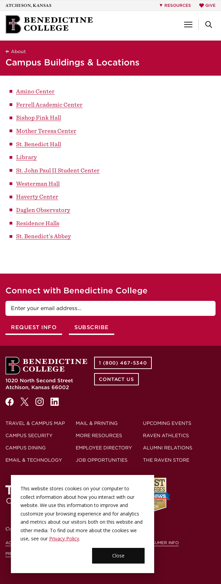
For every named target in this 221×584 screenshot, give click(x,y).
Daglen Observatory (43, 210)
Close (118, 555)
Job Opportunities (102, 460)
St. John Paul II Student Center (58, 170)
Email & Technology (33, 460)
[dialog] (82, 524)
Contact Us (116, 379)
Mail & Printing (97, 423)
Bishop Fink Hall (38, 117)
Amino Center (35, 91)
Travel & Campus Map (35, 423)
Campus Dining (25, 447)
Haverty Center (37, 197)
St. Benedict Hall (38, 144)
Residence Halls (37, 223)
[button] (188, 24)
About (18, 51)
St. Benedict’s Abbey (43, 236)
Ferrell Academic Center (49, 105)
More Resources (99, 435)
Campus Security (29, 435)
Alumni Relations (167, 447)
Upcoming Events (167, 423)
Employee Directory (104, 447)
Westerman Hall (38, 184)
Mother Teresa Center (46, 131)
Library (26, 157)
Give (207, 5)
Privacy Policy (64, 538)
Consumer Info (161, 542)
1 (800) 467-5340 (123, 363)
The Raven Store (166, 460)
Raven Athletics (166, 435)
